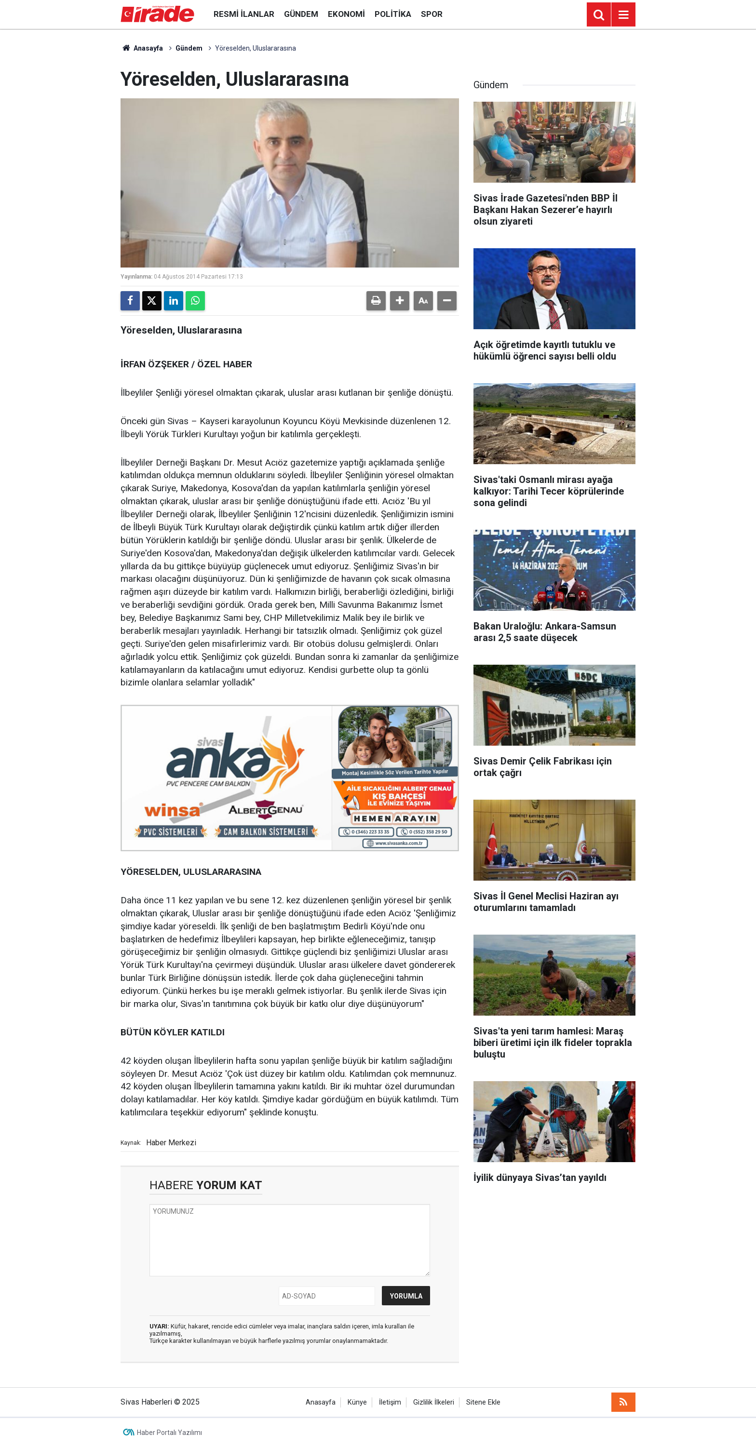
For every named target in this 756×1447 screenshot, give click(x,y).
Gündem (301, 14)
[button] (399, 300)
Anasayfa (142, 48)
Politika (393, 14)
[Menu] (623, 14)
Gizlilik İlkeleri (433, 1402)
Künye (357, 1402)
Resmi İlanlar (244, 14)
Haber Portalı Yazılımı (169, 1432)
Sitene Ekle (483, 1402)
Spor (432, 14)
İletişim (390, 1402)
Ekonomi (346, 14)
